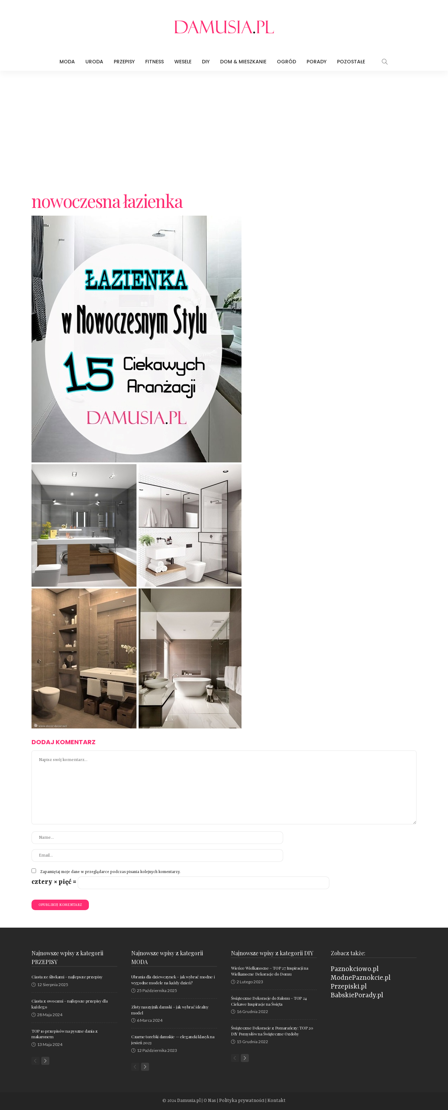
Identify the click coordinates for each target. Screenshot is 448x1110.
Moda (67, 61)
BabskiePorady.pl (357, 995)
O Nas (213, 1101)
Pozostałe (351, 61)
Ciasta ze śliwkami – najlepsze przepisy (67, 976)
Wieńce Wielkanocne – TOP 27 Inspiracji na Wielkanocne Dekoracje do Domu (269, 971)
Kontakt (271, 1101)
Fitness (154, 61)
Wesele (182, 61)
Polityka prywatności (241, 1101)
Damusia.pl (195, 1101)
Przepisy (124, 61)
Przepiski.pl (349, 987)
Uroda (94, 61)
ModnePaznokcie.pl (361, 978)
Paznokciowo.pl (355, 969)
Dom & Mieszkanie (243, 61)
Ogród (286, 61)
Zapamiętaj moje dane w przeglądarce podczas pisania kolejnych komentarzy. (110, 872)
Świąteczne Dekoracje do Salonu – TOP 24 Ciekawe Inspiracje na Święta (269, 1001)
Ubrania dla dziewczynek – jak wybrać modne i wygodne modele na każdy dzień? (173, 979)
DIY (206, 61)
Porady (317, 61)
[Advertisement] (224, 123)
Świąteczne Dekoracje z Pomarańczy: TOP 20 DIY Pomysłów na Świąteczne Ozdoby (272, 1030)
